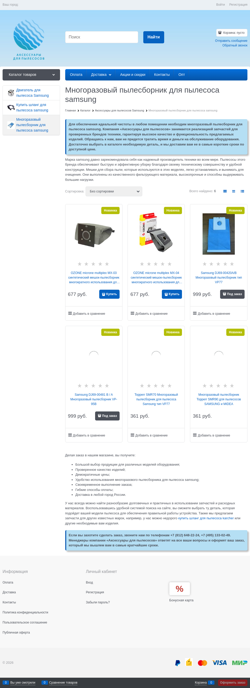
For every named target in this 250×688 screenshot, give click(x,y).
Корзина (201, 683)
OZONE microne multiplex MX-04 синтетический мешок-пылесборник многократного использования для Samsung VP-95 (156, 278)
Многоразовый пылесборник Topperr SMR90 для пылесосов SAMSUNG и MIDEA (219, 399)
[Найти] (153, 37)
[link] (225, 191)
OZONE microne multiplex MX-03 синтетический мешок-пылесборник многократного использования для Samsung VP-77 (93, 278)
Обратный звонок (234, 45)
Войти (220, 4)
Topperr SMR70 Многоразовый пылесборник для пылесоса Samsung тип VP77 (156, 399)
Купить (111, 294)
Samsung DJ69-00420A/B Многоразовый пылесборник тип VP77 (219, 277)
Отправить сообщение (231, 41)
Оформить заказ (232, 682)
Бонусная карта (181, 600)
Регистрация (238, 4)
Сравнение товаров (63, 683)
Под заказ (234, 294)
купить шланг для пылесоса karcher (206, 518)
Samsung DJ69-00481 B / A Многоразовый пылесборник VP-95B (93, 399)
